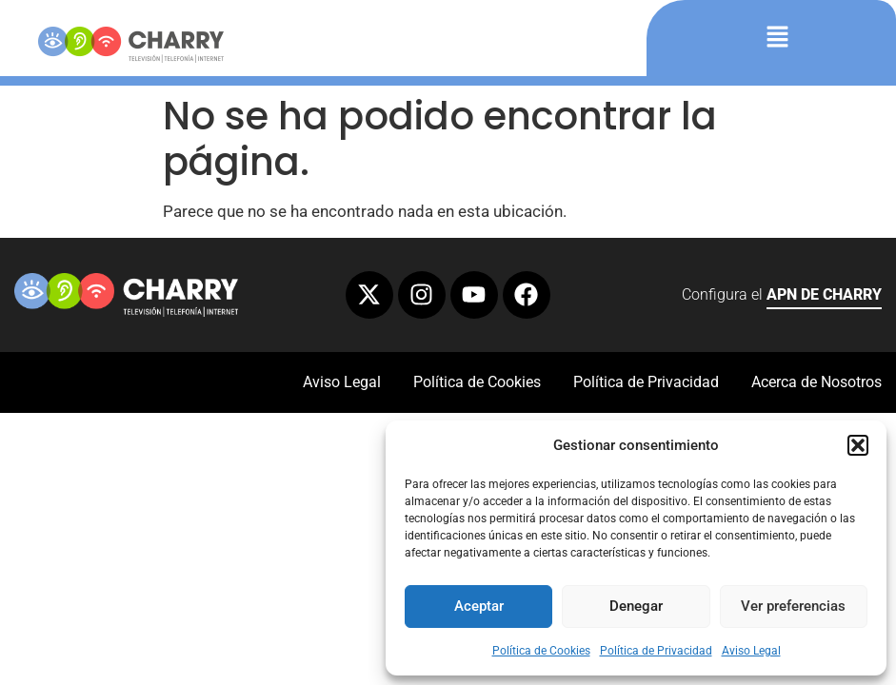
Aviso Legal (751, 650)
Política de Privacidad (656, 650)
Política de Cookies (541, 650)
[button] (857, 445)
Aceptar (479, 606)
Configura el (782, 297)
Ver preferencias (793, 606)
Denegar (636, 606)
